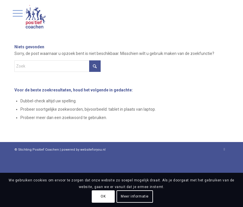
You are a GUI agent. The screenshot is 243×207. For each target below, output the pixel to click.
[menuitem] (19, 13)
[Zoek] (57, 66)
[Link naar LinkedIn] (224, 149)
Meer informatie (135, 196)
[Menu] (19, 13)
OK (103, 196)
